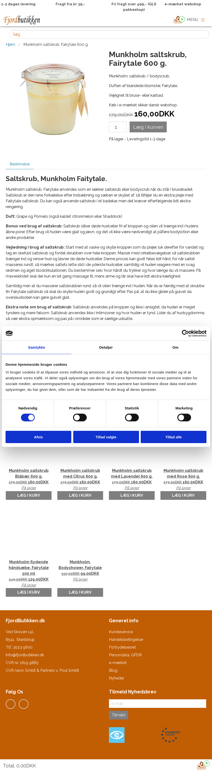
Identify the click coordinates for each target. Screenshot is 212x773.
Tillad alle (173, 437)
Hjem (10, 44)
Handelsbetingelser (126, 639)
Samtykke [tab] (36, 347)
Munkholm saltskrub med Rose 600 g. (183, 479)
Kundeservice (121, 632)
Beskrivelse (20, 164)
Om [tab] (175, 347)
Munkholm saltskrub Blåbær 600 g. (29, 479)
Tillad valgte (106, 437)
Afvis (38, 437)
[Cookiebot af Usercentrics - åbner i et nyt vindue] (185, 333)
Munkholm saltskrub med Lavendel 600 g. (132, 479)
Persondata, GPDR (125, 655)
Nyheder (116, 678)
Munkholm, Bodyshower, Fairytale (80, 571)
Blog (113, 670)
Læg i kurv (28, 495)
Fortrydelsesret (122, 647)
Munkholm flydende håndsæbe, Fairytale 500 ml (29, 574)
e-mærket (118, 662)
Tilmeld (118, 715)
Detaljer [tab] (106, 347)
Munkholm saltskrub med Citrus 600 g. (80, 479)
